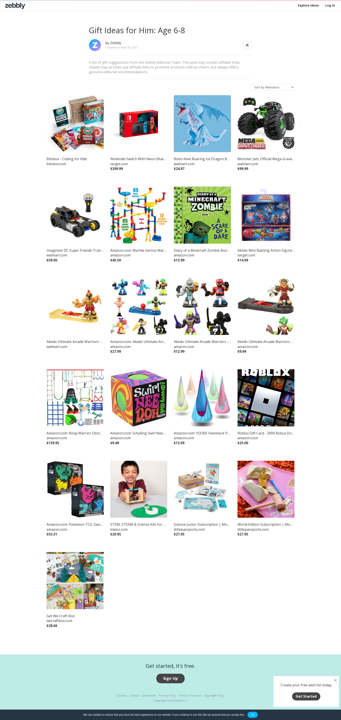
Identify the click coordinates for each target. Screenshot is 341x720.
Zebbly (115, 42)
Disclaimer (149, 695)
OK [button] (252, 714)
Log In (330, 5)
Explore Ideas (308, 5)
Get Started (306, 696)
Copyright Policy (214, 695)
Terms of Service (190, 695)
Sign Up (170, 678)
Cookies (121, 695)
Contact (135, 695)
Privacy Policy (167, 695)
